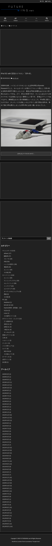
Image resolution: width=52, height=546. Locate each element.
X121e (7, 310)
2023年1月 (6, 412)
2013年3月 (6, 510)
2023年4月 (6, 404)
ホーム (5, 26)
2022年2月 (6, 442)
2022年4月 (6, 436)
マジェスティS (8, 250)
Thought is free (36, 541)
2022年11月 (7, 417)
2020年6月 (6, 496)
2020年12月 (7, 480)
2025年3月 (6, 374)
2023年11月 (7, 385)
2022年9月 (6, 423)
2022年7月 (6, 428)
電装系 (7, 267)
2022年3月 (6, 439)
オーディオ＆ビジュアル (12, 291)
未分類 (5, 362)
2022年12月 (7, 415)
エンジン (8, 269)
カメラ (5, 348)
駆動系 (7, 256)
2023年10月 (7, 388)
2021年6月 (7, 464)
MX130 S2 (8, 305)
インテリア (9, 286)
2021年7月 (7, 461)
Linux (6, 313)
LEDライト (6, 359)
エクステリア (9, 289)
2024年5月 (6, 379)
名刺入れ (7, 324)
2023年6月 (6, 398)
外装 (6, 261)
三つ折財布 (8, 321)
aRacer (7, 253)
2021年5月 (6, 466)
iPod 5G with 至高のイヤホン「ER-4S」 (16, 74)
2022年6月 (6, 431)
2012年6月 (7, 524)
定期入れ (7, 327)
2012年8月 (6, 518)
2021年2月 (6, 475)
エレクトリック (10, 283)
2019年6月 (7, 507)
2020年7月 (6, 494)
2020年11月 (7, 483)
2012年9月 (7, 515)
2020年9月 (7, 488)
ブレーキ (8, 259)
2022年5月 (6, 434)
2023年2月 (6, 409)
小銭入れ (7, 329)
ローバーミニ (8, 275)
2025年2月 (6, 377)
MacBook (8, 302)
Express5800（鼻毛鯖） (13, 308)
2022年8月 (6, 426)
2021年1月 (7, 477)
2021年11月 (7, 450)
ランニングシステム (11, 280)
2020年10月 (7, 485)
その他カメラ (9, 354)
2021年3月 (6, 472)
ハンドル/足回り (10, 264)
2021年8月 (6, 458)
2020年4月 (6, 499)
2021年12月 (7, 447)
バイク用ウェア (8, 346)
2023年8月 (6, 393)
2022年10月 (7, 420)
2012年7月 (6, 521)
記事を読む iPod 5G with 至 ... (26, 153)
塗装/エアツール (8, 335)
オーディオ (15, 78)
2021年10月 (7, 453)
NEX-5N (7, 351)
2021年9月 (6, 456)
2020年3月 (6, 502)
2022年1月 (6, 445)
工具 (4, 337)
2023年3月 (6, 407)
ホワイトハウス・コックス (12, 318)
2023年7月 (6, 396)
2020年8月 (7, 491)
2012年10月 (7, 513)
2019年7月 (6, 504)
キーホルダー (9, 332)
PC (4, 299)
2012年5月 (7, 526)
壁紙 (6, 294)
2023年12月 (7, 382)
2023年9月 (6, 390)
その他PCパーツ (10, 316)
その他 (7, 272)
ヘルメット (6, 340)
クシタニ (6, 343)
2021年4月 (6, 469)
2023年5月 (6, 401)
